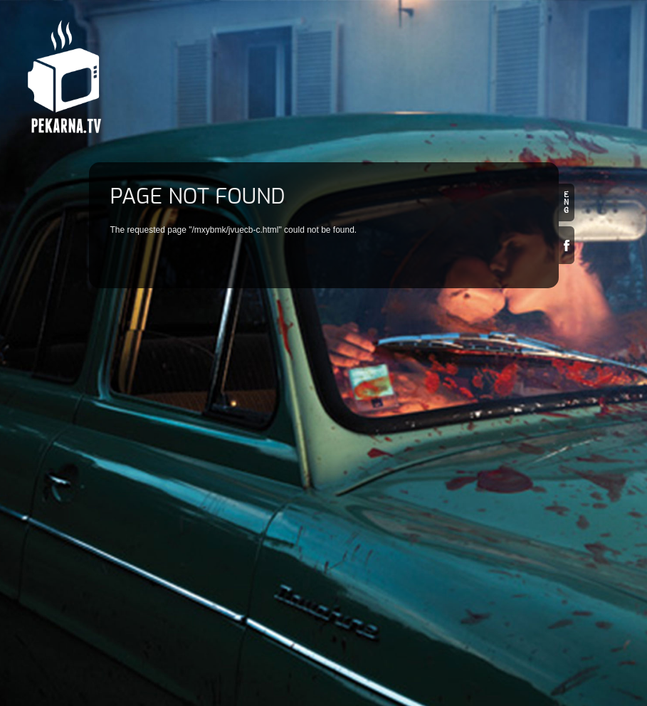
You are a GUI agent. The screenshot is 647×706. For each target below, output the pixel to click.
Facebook (566, 245)
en (566, 202)
